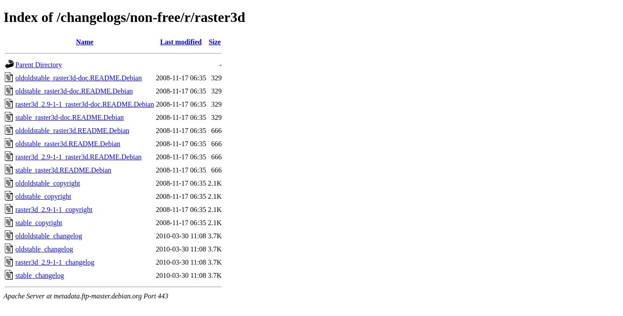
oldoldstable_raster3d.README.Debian (72, 130)
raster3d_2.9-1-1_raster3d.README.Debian (78, 157)
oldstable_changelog (44, 249)
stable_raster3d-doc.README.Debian (69, 117)
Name (85, 42)
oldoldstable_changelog (48, 236)
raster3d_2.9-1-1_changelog (54, 262)
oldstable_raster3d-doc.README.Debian (74, 91)
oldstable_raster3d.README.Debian (67, 143)
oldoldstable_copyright (47, 183)
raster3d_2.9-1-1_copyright (54, 209)
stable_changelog (39, 275)
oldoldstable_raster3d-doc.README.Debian (78, 78)
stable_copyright (38, 222)
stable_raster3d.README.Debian (63, 170)
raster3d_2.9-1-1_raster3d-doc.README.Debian (84, 104)
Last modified (181, 42)
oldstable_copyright (43, 196)
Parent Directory (38, 64)
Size (215, 42)
